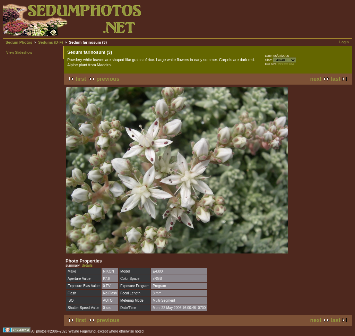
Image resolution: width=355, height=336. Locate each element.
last (335, 79)
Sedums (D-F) (50, 42)
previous (108, 79)
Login (344, 42)
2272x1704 (286, 64)
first (81, 79)
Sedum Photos (19, 42)
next (316, 79)
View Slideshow (19, 52)
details (87, 265)
